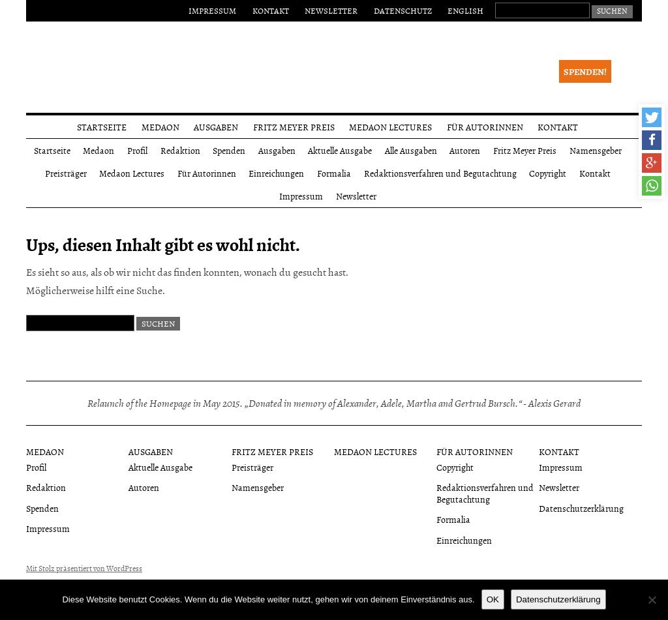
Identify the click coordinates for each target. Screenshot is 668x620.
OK (493, 599)
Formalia (334, 173)
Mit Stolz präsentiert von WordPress (84, 568)
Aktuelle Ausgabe (340, 150)
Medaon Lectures (390, 127)
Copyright (547, 173)
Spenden (229, 150)
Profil (137, 150)
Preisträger (66, 173)
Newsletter (331, 10)
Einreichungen (276, 173)
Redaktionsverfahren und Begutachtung (440, 173)
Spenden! (585, 71)
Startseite (102, 127)
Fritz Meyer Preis (294, 127)
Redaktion (180, 150)
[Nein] (651, 599)
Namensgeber (595, 150)
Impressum (212, 10)
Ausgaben (216, 127)
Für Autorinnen (485, 127)
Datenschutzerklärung (581, 508)
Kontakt (270, 10)
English (465, 10)
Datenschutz (403, 10)
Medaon (160, 127)
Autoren (464, 150)
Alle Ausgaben (411, 150)
